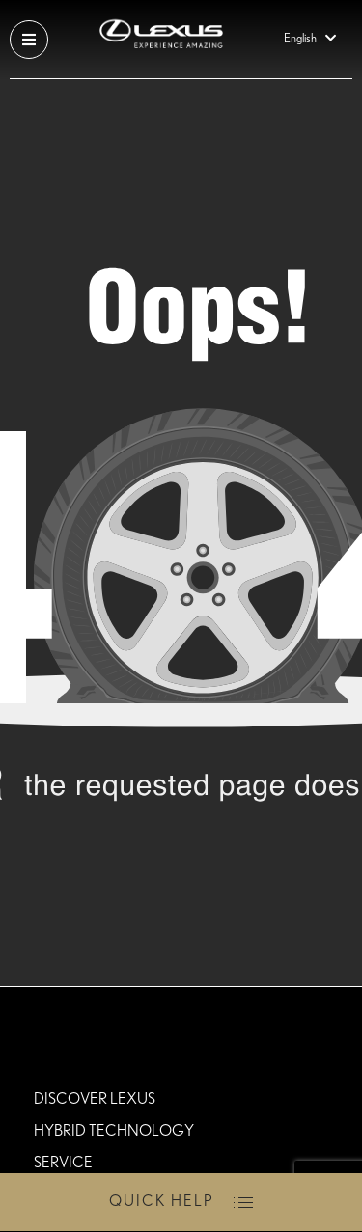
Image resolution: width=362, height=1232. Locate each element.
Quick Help (161, 1201)
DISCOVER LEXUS (94, 1099)
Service (63, 1162)
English (313, 39)
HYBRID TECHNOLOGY (114, 1130)
